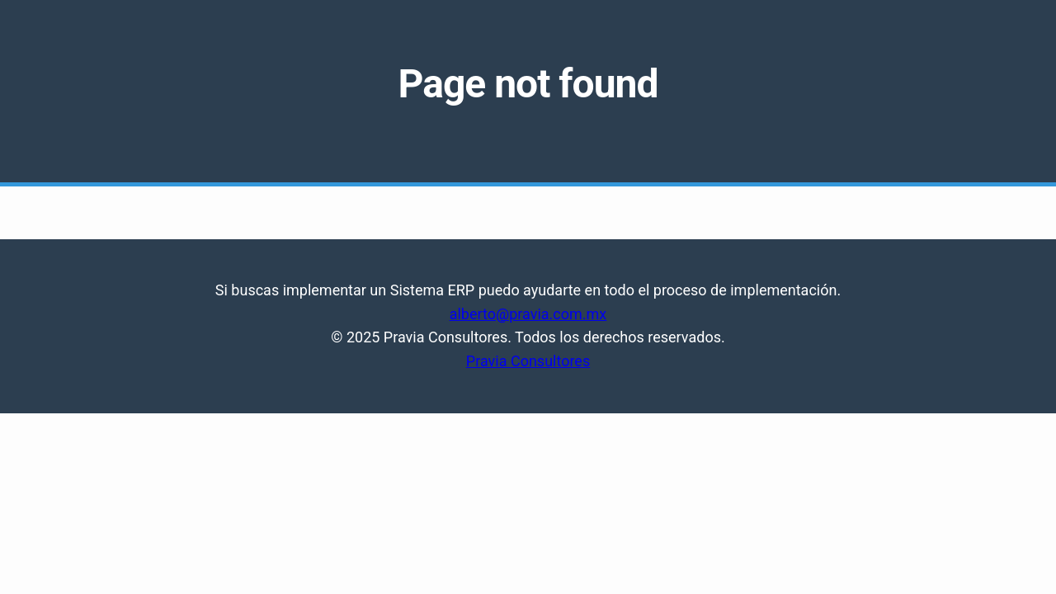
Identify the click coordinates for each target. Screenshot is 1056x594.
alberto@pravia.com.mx (528, 314)
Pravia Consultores (528, 361)
